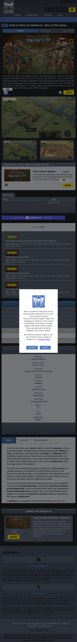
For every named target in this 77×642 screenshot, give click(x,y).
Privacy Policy (44, 339)
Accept (32, 347)
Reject (45, 347)
